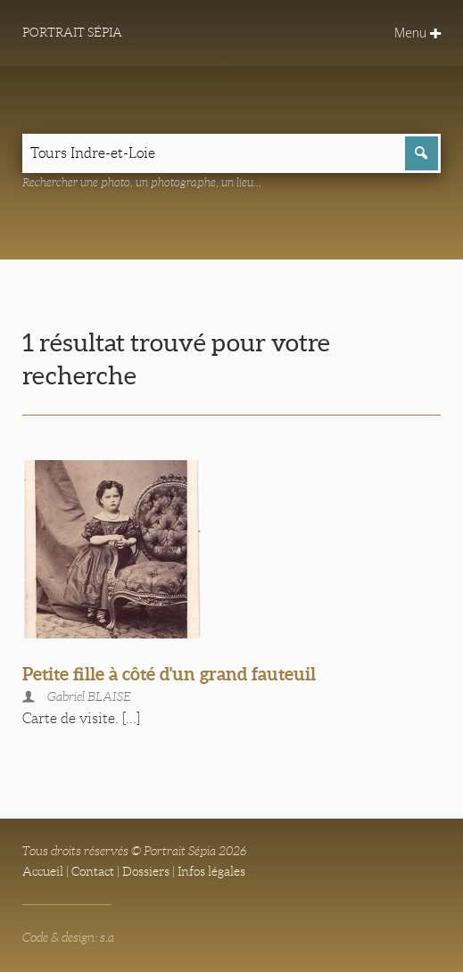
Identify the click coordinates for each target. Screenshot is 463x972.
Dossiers (145, 871)
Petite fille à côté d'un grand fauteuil (169, 673)
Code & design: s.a (68, 937)
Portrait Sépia (72, 32)
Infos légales (211, 871)
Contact (92, 871)
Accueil (42, 871)
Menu (417, 32)
